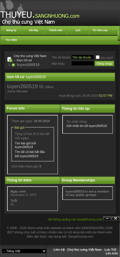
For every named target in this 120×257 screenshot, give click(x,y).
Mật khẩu (58, 63)
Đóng (115, 218)
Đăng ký (11, 30)
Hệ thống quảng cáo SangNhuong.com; (75, 219)
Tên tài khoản (61, 57)
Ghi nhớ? (104, 58)
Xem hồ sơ (24, 60)
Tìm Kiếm (11, 40)
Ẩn (107, 218)
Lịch (77, 30)
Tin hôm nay (100, 30)
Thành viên (56, 30)
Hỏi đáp (33, 30)
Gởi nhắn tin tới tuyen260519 (87, 126)
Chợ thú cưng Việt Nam (30, 56)
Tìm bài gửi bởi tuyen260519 (25, 145)
